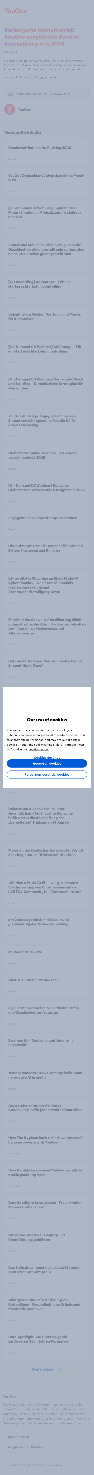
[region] (47, 737)
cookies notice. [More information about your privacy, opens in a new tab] (39, 749)
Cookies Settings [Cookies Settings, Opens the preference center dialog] (47, 757)
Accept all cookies (47, 763)
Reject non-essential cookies (47, 774)
